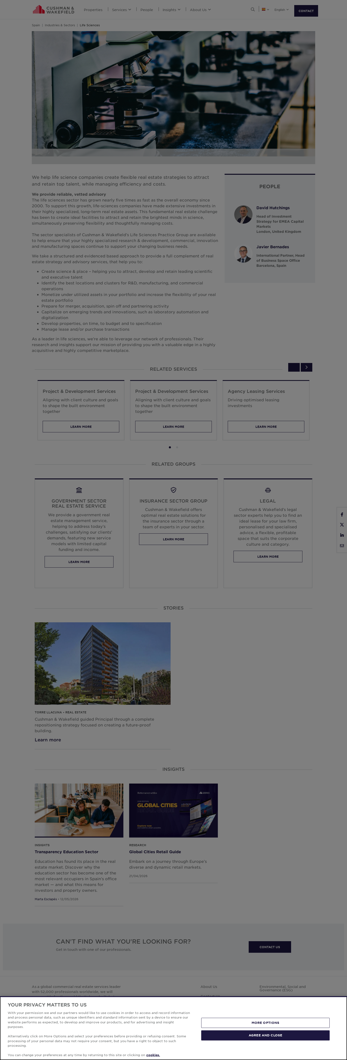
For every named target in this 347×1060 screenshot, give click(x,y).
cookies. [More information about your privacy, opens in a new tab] (153, 1055)
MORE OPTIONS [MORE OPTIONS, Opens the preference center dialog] (266, 1023)
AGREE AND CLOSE (265, 1035)
